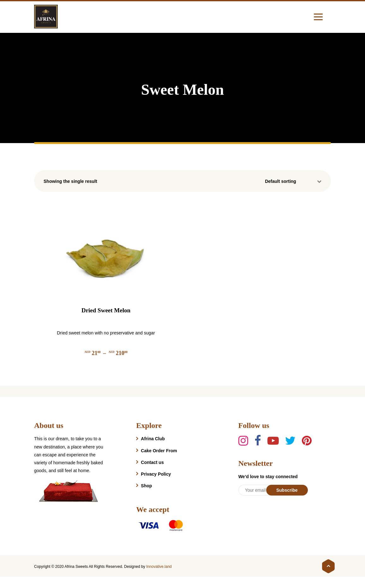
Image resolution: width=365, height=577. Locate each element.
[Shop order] (295, 181)
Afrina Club (153, 438)
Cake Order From (159, 450)
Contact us (152, 462)
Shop (146, 485)
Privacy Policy (156, 474)
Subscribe (287, 490)
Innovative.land (159, 566)
